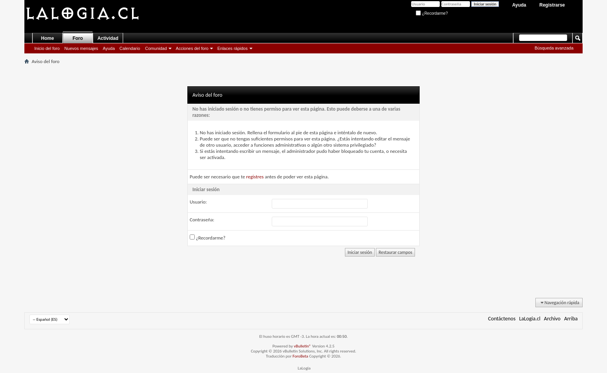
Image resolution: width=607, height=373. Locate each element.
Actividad (108, 38)
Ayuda (519, 5)
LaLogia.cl (529, 318)
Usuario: (198, 202)
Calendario (130, 48)
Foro (77, 38)
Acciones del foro (192, 48)
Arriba (571, 318)
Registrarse (552, 5)
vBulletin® (302, 346)
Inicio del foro (47, 48)
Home (47, 38)
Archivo (552, 318)
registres (255, 177)
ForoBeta (300, 356)
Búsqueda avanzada (554, 48)
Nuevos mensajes (81, 48)
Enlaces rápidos (232, 48)
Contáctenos (502, 318)
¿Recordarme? (432, 13)
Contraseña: (202, 219)
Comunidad (156, 48)
